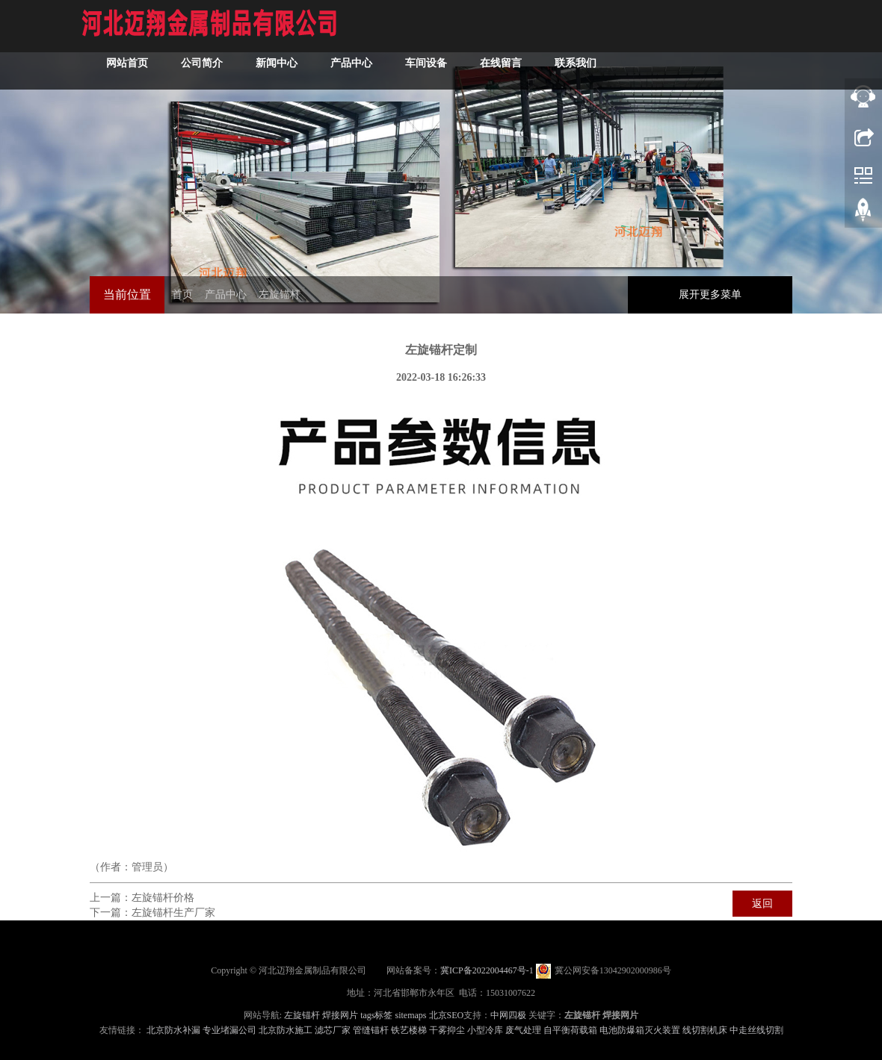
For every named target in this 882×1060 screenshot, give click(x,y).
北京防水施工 (285, 1030)
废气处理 (523, 1030)
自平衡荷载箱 (570, 1030)
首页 (182, 294)
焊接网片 (340, 1015)
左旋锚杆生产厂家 (173, 912)
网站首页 (127, 63)
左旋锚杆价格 (163, 897)
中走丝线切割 (756, 1030)
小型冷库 (485, 1030)
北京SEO (446, 1015)
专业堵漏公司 (229, 1030)
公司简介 (202, 63)
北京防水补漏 (173, 1030)
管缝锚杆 (371, 1030)
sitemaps (411, 1015)
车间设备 (426, 63)
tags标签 (376, 1015)
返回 (762, 903)
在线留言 (501, 63)
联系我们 (575, 63)
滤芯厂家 (333, 1030)
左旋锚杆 (279, 294)
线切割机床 (704, 1030)
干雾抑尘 (447, 1030)
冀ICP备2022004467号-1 (487, 970)
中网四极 (508, 1015)
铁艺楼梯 (409, 1030)
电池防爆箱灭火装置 (639, 1030)
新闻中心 (276, 63)
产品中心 (351, 63)
